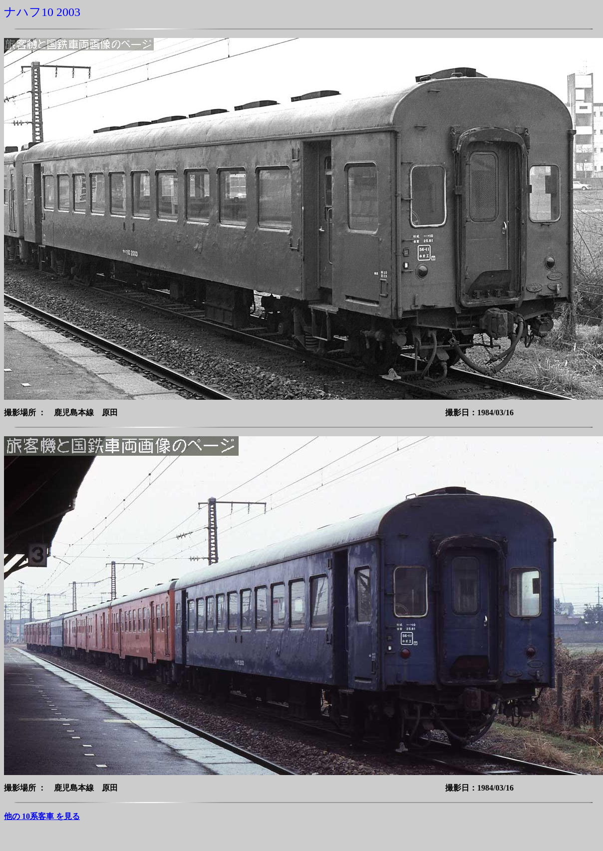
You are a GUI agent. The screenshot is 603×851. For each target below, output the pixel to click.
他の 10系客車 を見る (42, 816)
